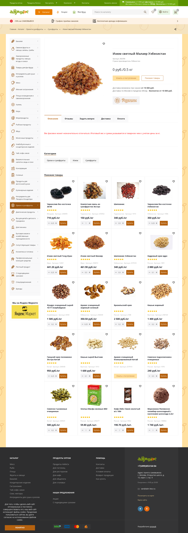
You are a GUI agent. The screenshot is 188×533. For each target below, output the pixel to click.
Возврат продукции (105, 475)
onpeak (153, 526)
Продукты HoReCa (61, 464)
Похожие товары (152, 78)
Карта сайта (142, 500)
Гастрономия (16, 486)
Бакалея (13, 479)
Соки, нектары (16, 493)
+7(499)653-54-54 (147, 466)
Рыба (12, 468)
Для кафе (57, 475)
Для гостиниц (59, 468)
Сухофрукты (91, 160)
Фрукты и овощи (17, 475)
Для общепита (59, 479)
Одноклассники (146, 508)
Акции (55, 499)
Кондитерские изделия (20, 482)
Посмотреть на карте (146, 496)
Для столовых (59, 482)
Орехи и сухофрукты (56, 160)
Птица (12, 471)
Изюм (75, 160)
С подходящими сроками (64, 502)
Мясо (12, 464)
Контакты (100, 464)
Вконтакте (140, 508)
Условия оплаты (103, 471)
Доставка (100, 468)
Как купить (101, 479)
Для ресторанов (60, 471)
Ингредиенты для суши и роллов (25, 497)
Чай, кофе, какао (17, 490)
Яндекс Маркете (29, 302)
